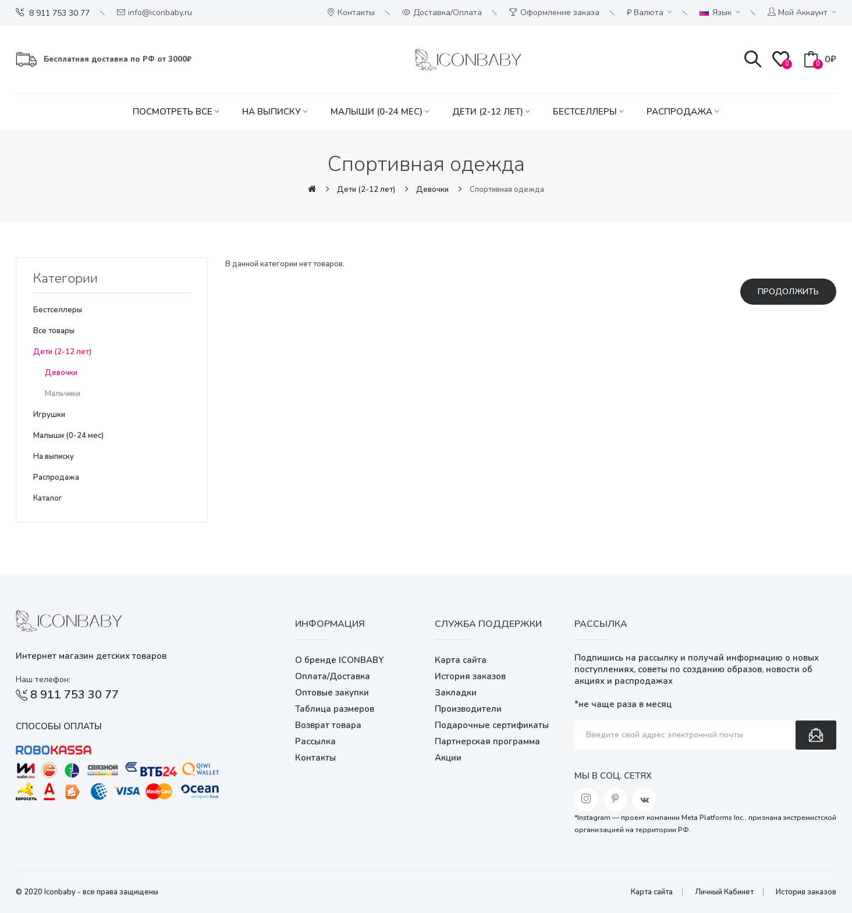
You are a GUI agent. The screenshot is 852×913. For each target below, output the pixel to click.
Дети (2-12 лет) (366, 189)
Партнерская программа (487, 741)
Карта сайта (461, 660)
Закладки (456, 692)
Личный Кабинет (724, 892)
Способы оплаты (59, 726)
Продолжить (788, 291)
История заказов (470, 676)
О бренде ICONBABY (339, 660)
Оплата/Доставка (332, 676)
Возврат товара (328, 725)
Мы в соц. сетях (613, 776)
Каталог (47, 498)
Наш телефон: (43, 679)
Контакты (315, 758)
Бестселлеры (57, 310)
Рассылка (315, 741)
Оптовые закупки (332, 692)
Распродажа (56, 477)
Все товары (53, 331)
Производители (468, 709)
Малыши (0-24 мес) (68, 435)
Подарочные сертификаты (492, 725)
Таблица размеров (334, 709)
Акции (448, 758)
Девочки (432, 189)
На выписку (53, 456)
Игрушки (49, 414)
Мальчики (62, 393)
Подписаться (816, 735)
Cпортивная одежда (507, 189)
